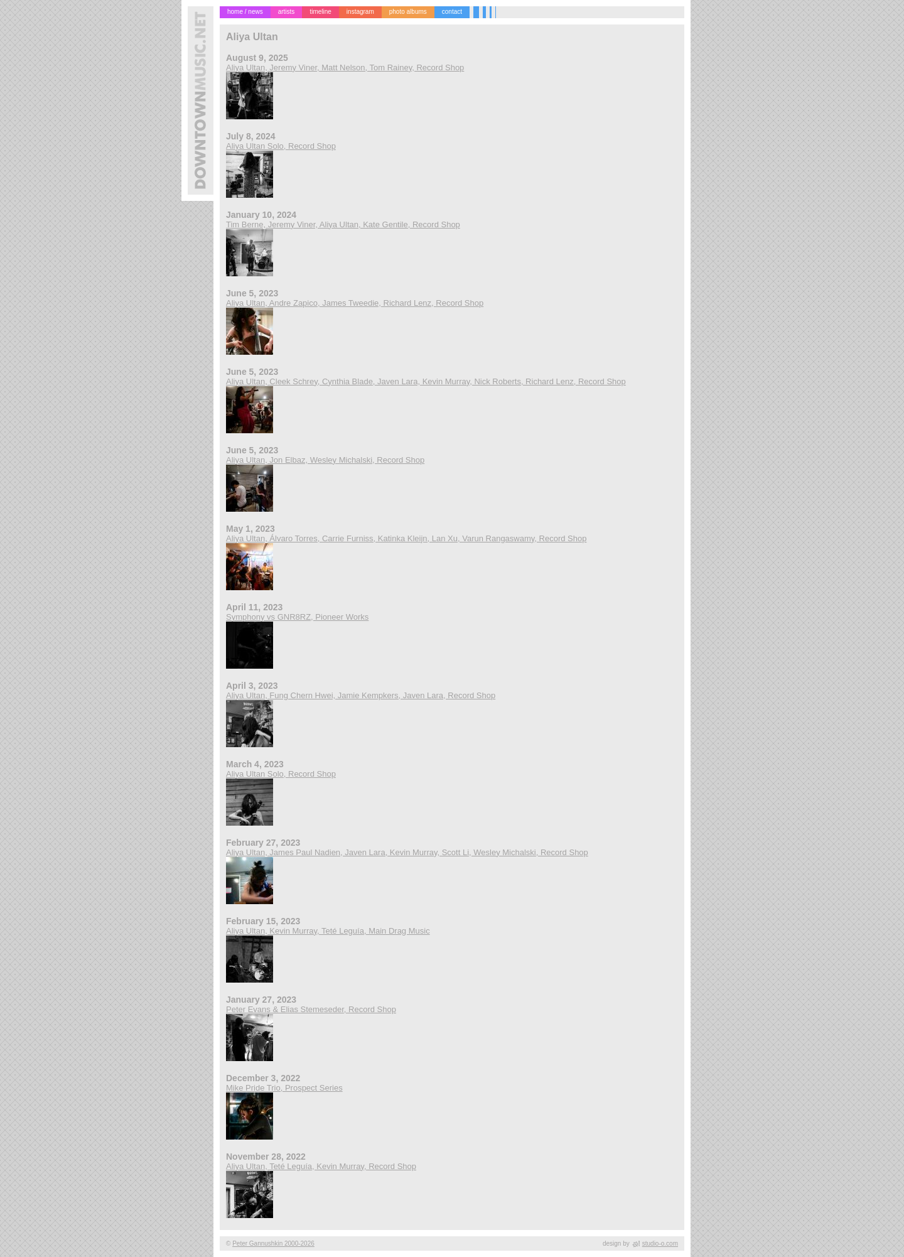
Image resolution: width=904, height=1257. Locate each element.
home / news (245, 11)
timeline (320, 11)
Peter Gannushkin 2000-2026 (273, 1243)
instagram (360, 11)
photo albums (408, 11)
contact (452, 11)
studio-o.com (660, 1243)
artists (286, 11)
